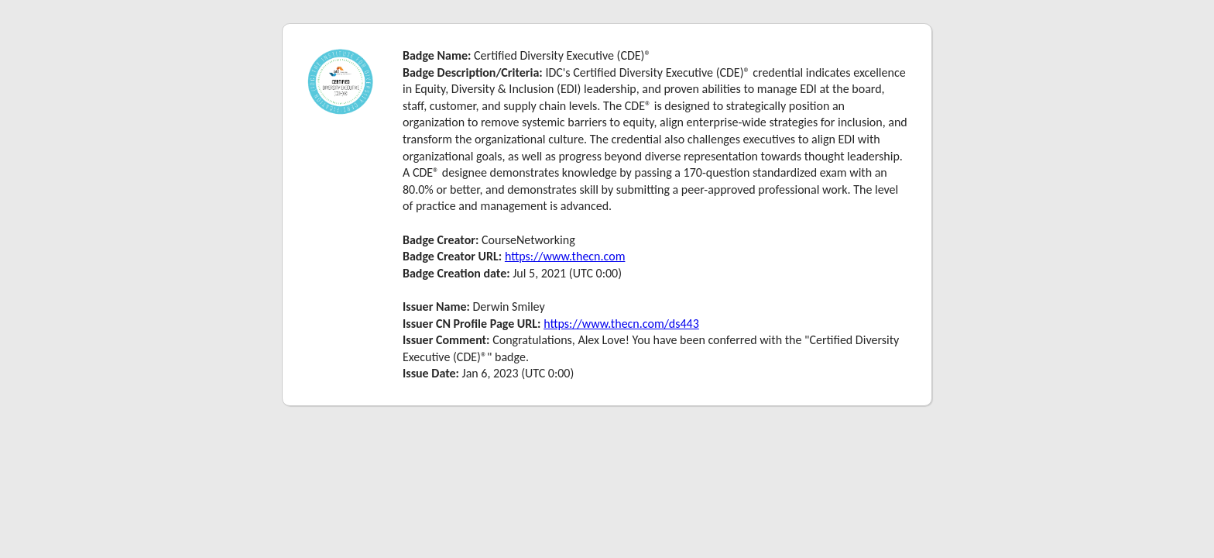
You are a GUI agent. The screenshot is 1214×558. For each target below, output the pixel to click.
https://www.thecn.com (565, 256)
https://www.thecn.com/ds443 (621, 323)
